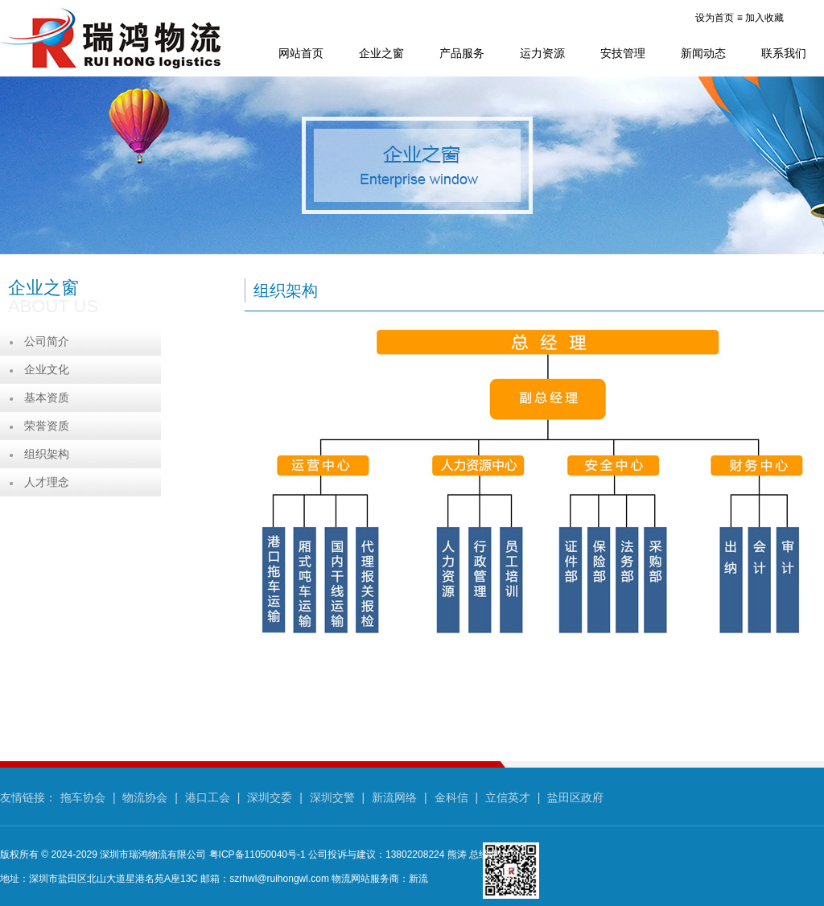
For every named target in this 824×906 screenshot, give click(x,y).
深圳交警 (332, 797)
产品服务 (461, 53)
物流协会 (144, 797)
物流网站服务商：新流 (380, 878)
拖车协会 (82, 797)
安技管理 (622, 53)
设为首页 (714, 17)
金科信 (451, 797)
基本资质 (46, 397)
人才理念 (46, 482)
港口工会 (207, 797)
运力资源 (542, 53)
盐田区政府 (575, 797)
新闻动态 (703, 53)
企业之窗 (381, 53)
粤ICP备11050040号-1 (257, 854)
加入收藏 (764, 17)
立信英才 (507, 797)
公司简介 (46, 341)
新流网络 (394, 797)
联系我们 (783, 53)
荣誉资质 (46, 425)
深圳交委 (269, 797)
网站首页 (300, 53)
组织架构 (46, 453)
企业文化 (46, 369)
